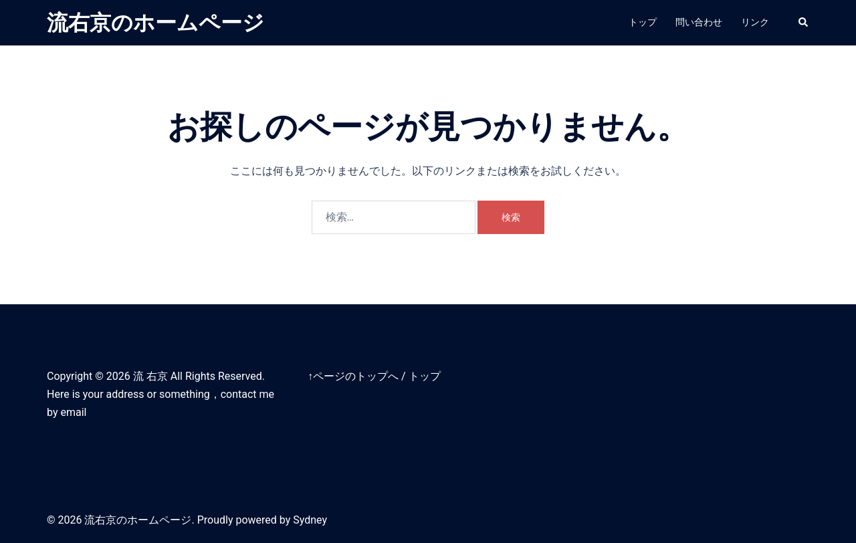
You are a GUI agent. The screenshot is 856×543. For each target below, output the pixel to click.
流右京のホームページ (155, 22)
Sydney (310, 520)
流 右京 (150, 376)
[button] (803, 22)
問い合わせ (698, 22)
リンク (755, 22)
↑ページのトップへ (353, 376)
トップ (643, 22)
